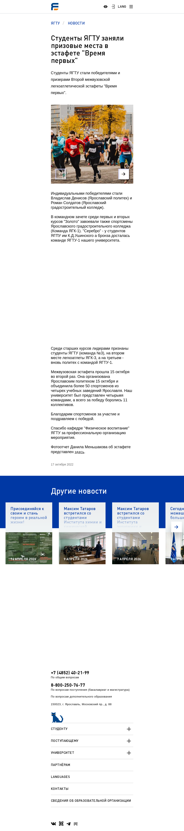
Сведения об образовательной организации (91, 800)
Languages (60, 777)
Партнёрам (60, 765)
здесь (79, 451)
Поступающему (92, 741)
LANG (122, 6)
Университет (92, 753)
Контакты (60, 788)
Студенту (92, 729)
